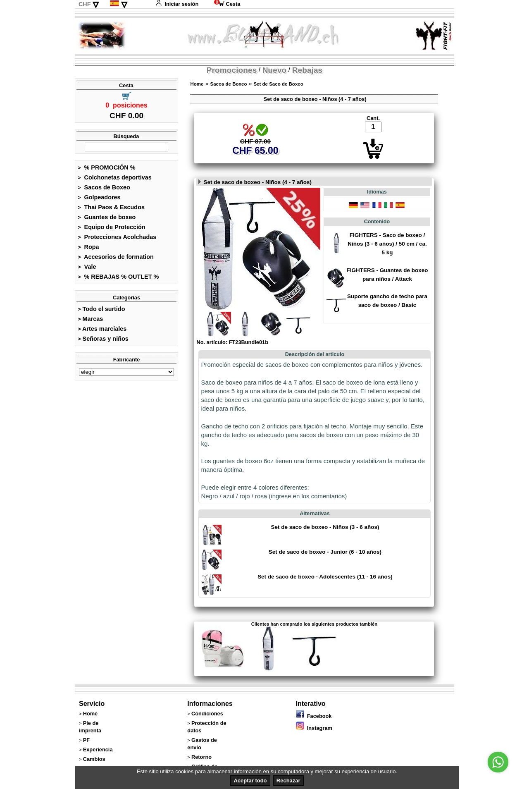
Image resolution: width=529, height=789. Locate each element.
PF (86, 740)
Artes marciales (102, 328)
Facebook (314, 716)
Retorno (201, 757)
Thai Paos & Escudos (111, 207)
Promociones (232, 70)
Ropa (88, 247)
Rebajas (307, 70)
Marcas (90, 319)
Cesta (227, 4)
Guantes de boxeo (107, 217)
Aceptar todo (250, 780)
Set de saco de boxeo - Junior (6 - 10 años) (325, 552)
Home (196, 83)
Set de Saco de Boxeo (278, 83)
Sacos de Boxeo (104, 187)
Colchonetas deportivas (115, 177)
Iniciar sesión (177, 4)
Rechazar (288, 780)
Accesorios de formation (116, 256)
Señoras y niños (103, 338)
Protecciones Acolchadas (117, 237)
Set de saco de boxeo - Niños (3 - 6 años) (325, 527)
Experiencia (98, 749)
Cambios (94, 759)
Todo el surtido (101, 309)
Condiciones (207, 713)
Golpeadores (99, 197)
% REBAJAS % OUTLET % (118, 276)
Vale (87, 266)
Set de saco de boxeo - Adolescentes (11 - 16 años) (325, 577)
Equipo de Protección (111, 227)
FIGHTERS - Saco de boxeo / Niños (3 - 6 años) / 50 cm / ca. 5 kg (387, 244)
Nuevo (274, 70)
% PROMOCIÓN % (107, 167)
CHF (85, 4)
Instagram (314, 728)
